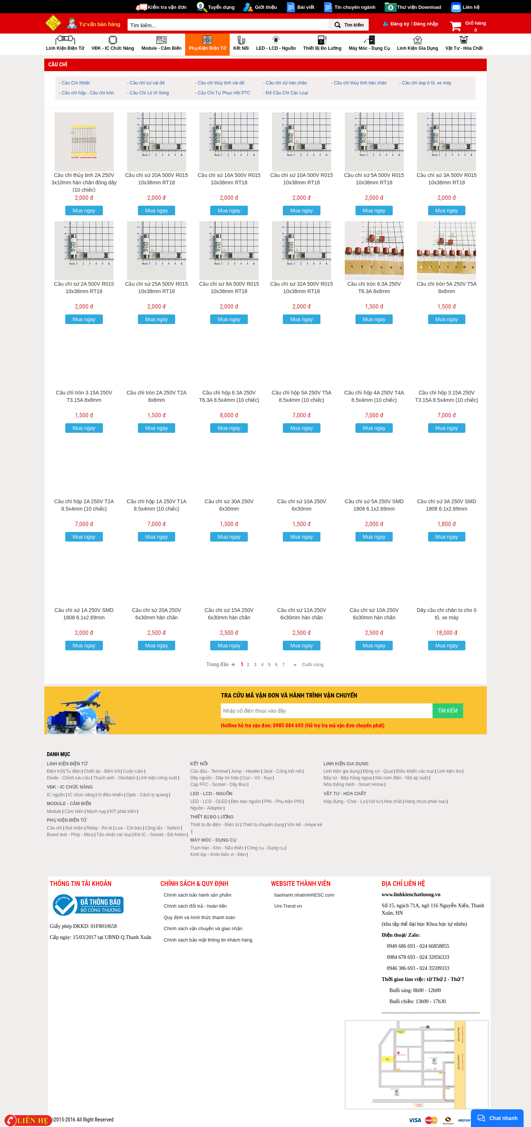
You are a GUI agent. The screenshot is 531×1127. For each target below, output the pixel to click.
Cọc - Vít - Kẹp (257, 777)
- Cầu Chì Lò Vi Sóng (148, 92)
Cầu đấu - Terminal (209, 771)
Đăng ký (396, 24)
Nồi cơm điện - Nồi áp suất (401, 777)
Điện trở (55, 771)
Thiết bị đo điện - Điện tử (214, 824)
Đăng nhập (425, 24)
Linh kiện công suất (158, 777)
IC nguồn (56, 794)
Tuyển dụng (221, 7)
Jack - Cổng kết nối (282, 771)
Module (54, 811)
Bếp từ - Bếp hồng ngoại (347, 777)
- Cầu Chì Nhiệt (74, 83)
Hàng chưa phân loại (425, 801)
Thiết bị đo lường (322, 42)
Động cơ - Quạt (378, 771)
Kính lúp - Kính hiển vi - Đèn (218, 854)
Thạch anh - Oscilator (114, 777)
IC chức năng (81, 794)
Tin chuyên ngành (354, 7)
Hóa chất (393, 801)
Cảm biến (74, 811)
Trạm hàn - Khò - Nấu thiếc (217, 848)
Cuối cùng (312, 664)
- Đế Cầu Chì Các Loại (285, 92)
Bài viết (305, 7)
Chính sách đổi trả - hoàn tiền (195, 906)
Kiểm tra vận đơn (167, 7)
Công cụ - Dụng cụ (265, 848)
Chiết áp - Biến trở (102, 771)
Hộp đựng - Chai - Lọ (344, 801)
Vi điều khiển (110, 794)
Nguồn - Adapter (206, 808)
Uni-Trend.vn (288, 906)
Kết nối (241, 42)
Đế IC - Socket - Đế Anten (160, 834)
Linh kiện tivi (449, 771)
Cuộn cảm (133, 771)
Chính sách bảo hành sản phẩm (198, 895)
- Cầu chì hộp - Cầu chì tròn (86, 92)
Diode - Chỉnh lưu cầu (68, 777)
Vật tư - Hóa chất (464, 42)
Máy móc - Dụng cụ (369, 42)
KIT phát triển (123, 811)
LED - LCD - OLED (209, 801)
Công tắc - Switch (162, 828)
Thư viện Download (419, 7)
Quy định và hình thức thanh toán (199, 917)
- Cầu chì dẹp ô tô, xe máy (425, 83)
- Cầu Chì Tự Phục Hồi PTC (222, 92)
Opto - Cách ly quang (147, 794)
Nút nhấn (74, 828)
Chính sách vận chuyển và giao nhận (203, 928)
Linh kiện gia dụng (417, 42)
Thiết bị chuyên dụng (263, 824)
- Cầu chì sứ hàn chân (285, 83)
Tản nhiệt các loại (113, 834)
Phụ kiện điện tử (207, 42)
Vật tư (374, 801)
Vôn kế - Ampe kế (304, 824)
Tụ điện (73, 771)
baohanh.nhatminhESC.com (304, 895)
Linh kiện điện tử (65, 42)
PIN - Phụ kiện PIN (283, 801)
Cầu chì (54, 828)
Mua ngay (84, 210)
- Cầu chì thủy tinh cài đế (219, 83)
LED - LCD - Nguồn (276, 42)
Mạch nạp (96, 811)
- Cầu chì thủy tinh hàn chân (359, 83)
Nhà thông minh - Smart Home (353, 784)
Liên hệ (471, 7)
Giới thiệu (266, 7)
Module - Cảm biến (162, 42)
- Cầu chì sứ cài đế (146, 83)
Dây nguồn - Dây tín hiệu (214, 777)
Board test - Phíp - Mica (70, 834)
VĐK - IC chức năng (112, 42)
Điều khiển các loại (415, 771)
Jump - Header (245, 771)
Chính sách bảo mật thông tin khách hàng (208, 940)
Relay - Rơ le (99, 828)
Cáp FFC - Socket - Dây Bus (218, 784)
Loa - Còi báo (128, 828)
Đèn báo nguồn (246, 801)
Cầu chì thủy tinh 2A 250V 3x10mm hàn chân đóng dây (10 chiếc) (84, 182)
